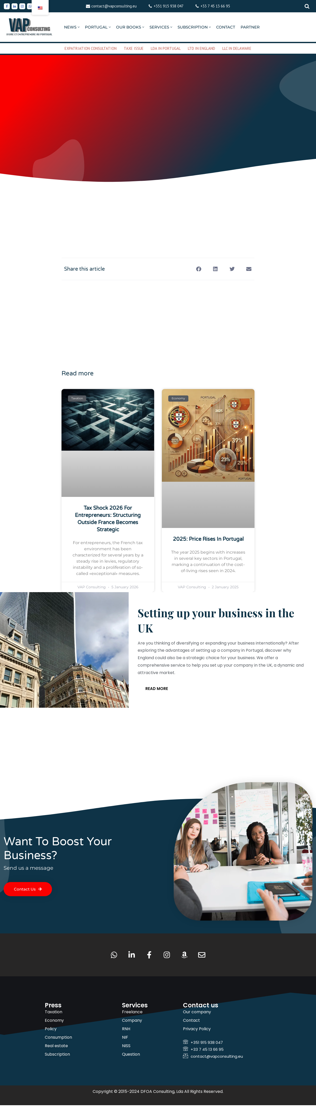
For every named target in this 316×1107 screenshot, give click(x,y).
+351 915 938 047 (168, 6)
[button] (79, 27)
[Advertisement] (158, 204)
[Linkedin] (14, 6)
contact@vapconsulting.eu (114, 6)
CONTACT (225, 27)
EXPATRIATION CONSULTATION (91, 48)
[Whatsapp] (30, 6)
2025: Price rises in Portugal (208, 539)
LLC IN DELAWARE (236, 48)
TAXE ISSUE (134, 48)
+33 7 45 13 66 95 (215, 6)
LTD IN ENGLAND (201, 48)
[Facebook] (7, 6)
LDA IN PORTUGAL (166, 48)
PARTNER (250, 27)
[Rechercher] (307, 6)
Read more (156, 689)
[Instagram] (22, 6)
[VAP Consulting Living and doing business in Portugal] (29, 27)
